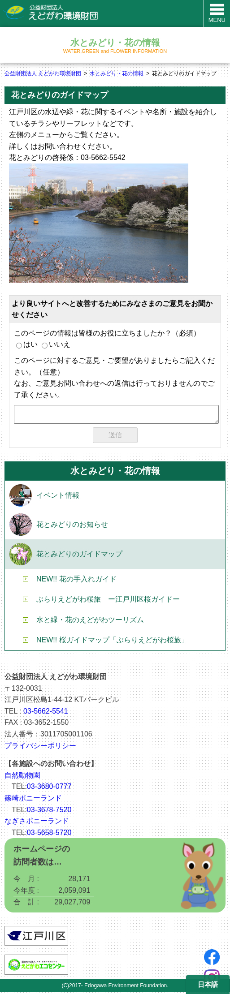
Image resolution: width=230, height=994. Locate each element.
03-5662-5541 (45, 713)
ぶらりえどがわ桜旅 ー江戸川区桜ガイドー (108, 601)
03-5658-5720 (49, 834)
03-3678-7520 (49, 811)
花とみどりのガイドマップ (79, 555)
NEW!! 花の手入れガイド (76, 581)
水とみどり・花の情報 (116, 73)
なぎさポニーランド (36, 822)
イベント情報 (57, 497)
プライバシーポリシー (40, 747)
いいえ (56, 344)
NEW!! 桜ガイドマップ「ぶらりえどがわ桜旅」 (112, 641)
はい (27, 344)
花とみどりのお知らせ (72, 526)
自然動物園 (22, 777)
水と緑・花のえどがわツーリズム (90, 621)
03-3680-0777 (49, 788)
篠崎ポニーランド (33, 800)
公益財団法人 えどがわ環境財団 (42, 73)
